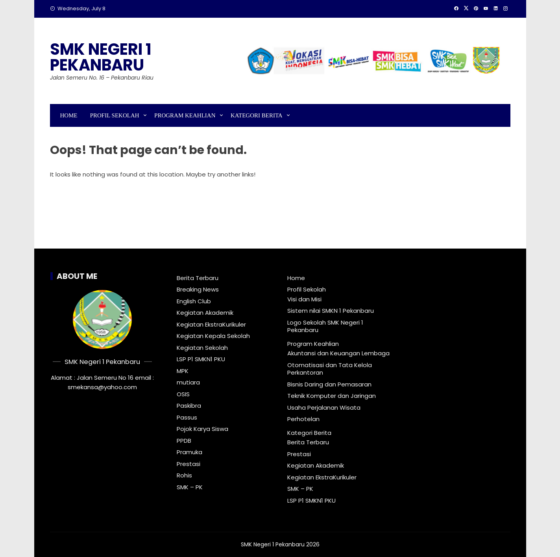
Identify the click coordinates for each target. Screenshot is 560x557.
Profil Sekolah (114, 115)
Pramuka (189, 452)
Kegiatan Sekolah (202, 348)
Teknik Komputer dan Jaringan (331, 396)
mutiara (188, 382)
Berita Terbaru (197, 278)
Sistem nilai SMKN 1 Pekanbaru (330, 310)
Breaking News (198, 289)
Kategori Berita (257, 115)
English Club (194, 301)
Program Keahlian (184, 115)
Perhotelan (303, 419)
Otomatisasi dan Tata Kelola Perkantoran (329, 369)
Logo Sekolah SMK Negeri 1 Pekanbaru (325, 326)
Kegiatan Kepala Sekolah (213, 336)
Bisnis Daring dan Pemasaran (329, 384)
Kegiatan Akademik (205, 313)
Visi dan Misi (304, 299)
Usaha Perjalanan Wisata (323, 407)
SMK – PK (190, 487)
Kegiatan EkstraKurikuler (211, 325)
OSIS (183, 394)
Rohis (184, 475)
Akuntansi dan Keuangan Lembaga (338, 353)
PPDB (184, 441)
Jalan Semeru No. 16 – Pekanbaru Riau (101, 78)
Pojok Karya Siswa (202, 429)
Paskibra (189, 406)
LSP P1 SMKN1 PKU (201, 359)
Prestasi (188, 464)
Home (69, 115)
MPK (183, 371)
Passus (187, 417)
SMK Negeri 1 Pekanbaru (101, 57)
